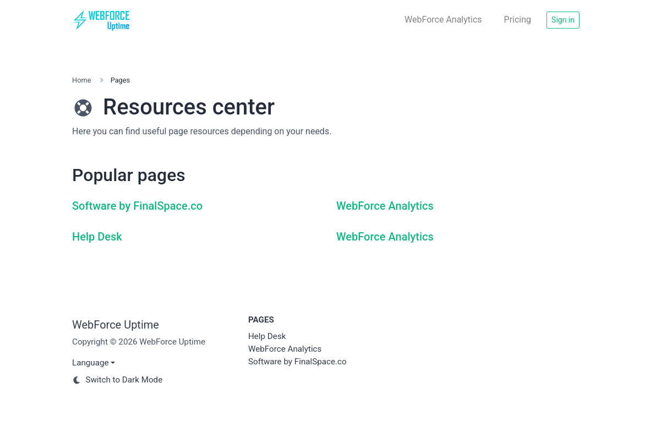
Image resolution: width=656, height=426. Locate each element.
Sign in (563, 19)
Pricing (518, 19)
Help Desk (97, 236)
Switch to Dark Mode (117, 380)
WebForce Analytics (443, 19)
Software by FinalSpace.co (137, 205)
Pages (261, 320)
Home (81, 80)
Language (90, 363)
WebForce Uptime (115, 324)
